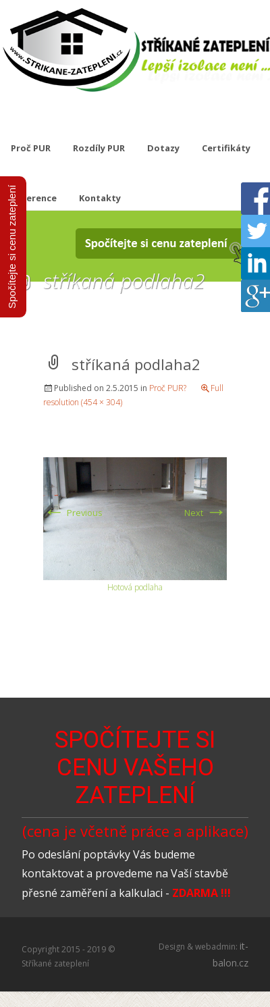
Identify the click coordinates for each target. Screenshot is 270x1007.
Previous (73, 513)
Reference (34, 198)
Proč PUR (31, 148)
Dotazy (163, 148)
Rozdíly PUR (99, 148)
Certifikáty (226, 148)
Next (205, 513)
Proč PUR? (167, 388)
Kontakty (100, 198)
